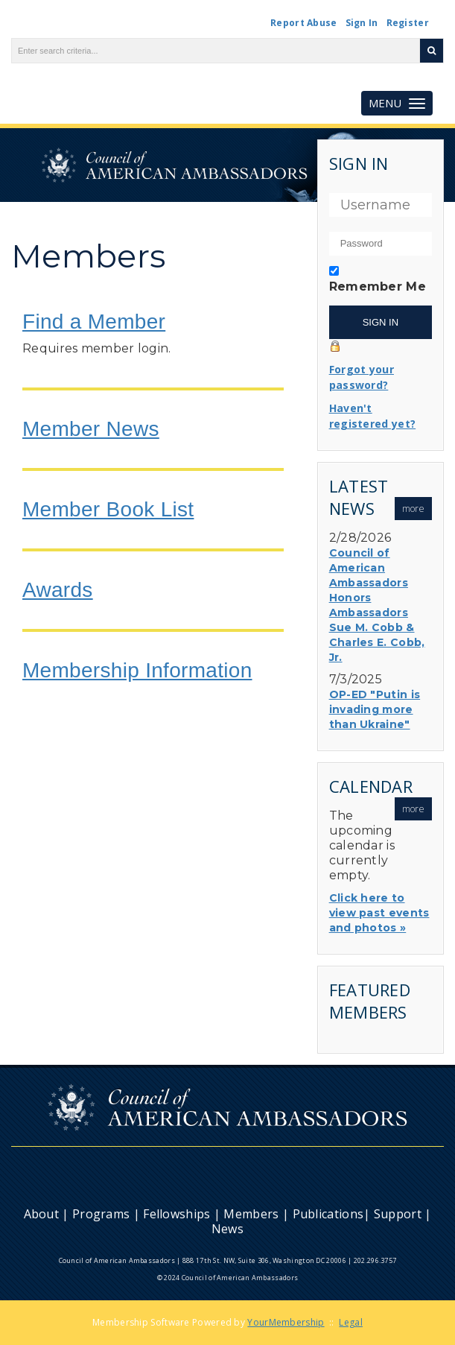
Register (407, 22)
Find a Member (93, 321)
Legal (351, 1322)
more (413, 508)
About (42, 1214)
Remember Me (377, 286)
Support (397, 1214)
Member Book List (108, 509)
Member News (90, 428)
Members (251, 1214)
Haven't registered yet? (372, 416)
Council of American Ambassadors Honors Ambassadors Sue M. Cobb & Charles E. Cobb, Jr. (377, 605)
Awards (57, 589)
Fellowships (176, 1214)
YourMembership (285, 1322)
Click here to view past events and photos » (379, 912)
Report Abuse (303, 22)
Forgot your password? (361, 377)
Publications (328, 1214)
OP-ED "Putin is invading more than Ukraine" (375, 709)
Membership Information (137, 670)
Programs (101, 1214)
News (227, 1229)
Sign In (362, 22)
